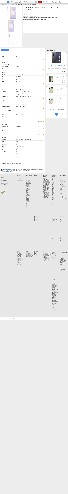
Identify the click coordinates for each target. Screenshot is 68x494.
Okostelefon (52, 68)
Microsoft (61, 184)
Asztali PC (62, 201)
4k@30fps (64, 80)
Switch (27, 251)
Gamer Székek (54, 222)
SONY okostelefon (46, 183)
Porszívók (53, 314)
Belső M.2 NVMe (20, 269)
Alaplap (18, 261)
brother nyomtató (62, 245)
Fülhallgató (62, 197)
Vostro (27, 191)
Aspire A (27, 227)
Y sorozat (27, 199)
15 (26, 202)
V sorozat (27, 200)
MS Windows (36, 251)
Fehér (36, 12)
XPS (26, 193)
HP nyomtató (62, 241)
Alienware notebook (29, 178)
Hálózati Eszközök (29, 249)
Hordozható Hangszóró (63, 198)
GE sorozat (28, 187)
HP (60, 182)
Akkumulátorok (54, 253)
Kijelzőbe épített (31, 12)
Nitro (26, 228)
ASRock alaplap (19, 263)
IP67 (42, 12)
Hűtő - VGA (19, 260)
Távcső (61, 256)
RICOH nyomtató (62, 244)
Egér (52, 216)
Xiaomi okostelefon (46, 181)
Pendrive (53, 220)
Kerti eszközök (54, 277)
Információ (20, 2)
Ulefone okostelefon (46, 193)
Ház (17, 257)
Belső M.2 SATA (19, 268)
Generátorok (53, 313)
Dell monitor (62, 216)
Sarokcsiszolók (54, 295)
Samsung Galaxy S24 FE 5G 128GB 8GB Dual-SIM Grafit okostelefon (56, 66)
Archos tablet (62, 185)
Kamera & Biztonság (37, 216)
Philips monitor (62, 224)
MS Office (35, 252)
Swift (26, 226)
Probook (27, 206)
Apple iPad (62, 177)
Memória (18, 252)
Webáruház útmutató (4, 180)
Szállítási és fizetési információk (5, 184)
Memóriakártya (54, 217)
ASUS (61, 188)
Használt (35, 177)
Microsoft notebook (29, 179)
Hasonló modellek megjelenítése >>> (30, 21)
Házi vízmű (53, 288)
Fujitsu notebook (28, 183)
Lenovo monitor (62, 217)
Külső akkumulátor (54, 221)
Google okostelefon (46, 194)
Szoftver (35, 249)
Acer (61, 189)
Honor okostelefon (46, 188)
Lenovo (61, 179)
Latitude (27, 192)
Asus (61, 178)
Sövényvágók (54, 281)
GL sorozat (27, 188)
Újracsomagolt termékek (20, 178)
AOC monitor (62, 223)
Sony (52, 208)
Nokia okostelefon (45, 179)
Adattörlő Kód (3, 177)
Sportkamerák (45, 257)
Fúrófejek (54, 254)
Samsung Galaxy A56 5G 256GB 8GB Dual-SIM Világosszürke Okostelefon (62, 99)
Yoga (26, 197)
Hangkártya (19, 256)
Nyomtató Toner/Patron (63, 243)
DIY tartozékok (54, 263)
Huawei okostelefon (46, 184)
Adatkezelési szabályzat (4, 183)
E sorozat (27, 185)
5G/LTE (60, 81)
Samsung (58, 68)
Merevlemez (19, 253)
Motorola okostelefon (46, 187)
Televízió (61, 249)
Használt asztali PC (37, 178)
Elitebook (27, 207)
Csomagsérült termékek (20, 179)
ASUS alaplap (19, 262)
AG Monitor (62, 226)
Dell (60, 191)
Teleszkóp (61, 255)
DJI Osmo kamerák (46, 260)
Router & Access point (29, 256)
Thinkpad (27, 198)
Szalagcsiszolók (54, 300)
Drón (43, 251)
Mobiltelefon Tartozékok (55, 224)
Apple (52, 178)
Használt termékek (20, 180)
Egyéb (53, 182)
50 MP (62, 80)
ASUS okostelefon (46, 180)
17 (26, 203)
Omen (27, 209)
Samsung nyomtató (63, 237)
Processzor (19, 251)
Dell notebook (28, 189)
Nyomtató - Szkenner (64, 235)
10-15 (52, 226)
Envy (26, 210)
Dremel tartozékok (55, 262)
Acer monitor (62, 219)
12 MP (58, 81)
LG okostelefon (45, 185)
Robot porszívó (36, 217)
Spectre (27, 208)
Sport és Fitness (63, 267)
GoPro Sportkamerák (46, 259)
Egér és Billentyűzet (55, 219)
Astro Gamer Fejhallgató (64, 199)
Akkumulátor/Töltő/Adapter (47, 254)
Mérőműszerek (54, 308)
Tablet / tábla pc (63, 175)
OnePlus (53, 198)
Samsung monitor (63, 221)
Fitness (61, 270)
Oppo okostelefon (45, 197)
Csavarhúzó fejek (55, 255)
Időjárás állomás (62, 259)
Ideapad (27, 196)
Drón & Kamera (45, 249)
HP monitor (62, 218)
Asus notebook (28, 212)
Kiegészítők (53, 252)
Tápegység (19, 258)
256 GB (58, 80)
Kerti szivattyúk (54, 287)
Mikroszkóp (62, 254)
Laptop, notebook (29, 175)
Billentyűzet (53, 218)
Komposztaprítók (54, 285)
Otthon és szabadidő (63, 252)
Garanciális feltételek (4, 186)
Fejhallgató (62, 196)
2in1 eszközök (62, 186)
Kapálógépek (54, 286)
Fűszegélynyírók (54, 279)
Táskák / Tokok (54, 225)
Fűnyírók (53, 278)
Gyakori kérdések (3, 181)
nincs (60, 80)
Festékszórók (54, 312)
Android (61, 69)
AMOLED (52, 69)
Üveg (52, 180)
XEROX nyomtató (63, 246)
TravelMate (28, 225)
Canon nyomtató (62, 240)
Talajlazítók (53, 280)
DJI (43, 252)
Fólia (52, 179)
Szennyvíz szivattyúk (55, 289)
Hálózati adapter (28, 253)
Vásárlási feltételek (3, 178)
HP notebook (28, 201)
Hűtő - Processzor (20, 259)
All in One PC (62, 202)
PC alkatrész (19, 249)
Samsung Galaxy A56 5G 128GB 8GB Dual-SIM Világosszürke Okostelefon (62, 88)
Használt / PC (36, 175)
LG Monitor (62, 220)
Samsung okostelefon (46, 182)
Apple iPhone (45, 178)
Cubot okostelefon (46, 196)
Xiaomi (53, 188)
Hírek (1, 187)
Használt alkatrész (37, 179)
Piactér (18, 175)
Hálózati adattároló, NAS (29, 255)
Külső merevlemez (54, 223)
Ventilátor (61, 262)
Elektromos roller (62, 269)
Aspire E (27, 224)
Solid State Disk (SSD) (20, 266)
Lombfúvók (53, 282)
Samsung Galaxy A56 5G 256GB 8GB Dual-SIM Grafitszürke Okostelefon (62, 76)
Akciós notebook (28, 177)
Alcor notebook (28, 182)
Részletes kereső (39, 1)
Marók (53, 305)
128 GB (58, 92)
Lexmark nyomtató (63, 239)
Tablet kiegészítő (62, 181)
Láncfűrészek (54, 283)
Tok (52, 181)
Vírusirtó (35, 254)
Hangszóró (62, 195)
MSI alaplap (19, 265)
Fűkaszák (53, 284)
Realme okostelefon (46, 195)
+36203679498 (14, 46)
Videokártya (19, 255)
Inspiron (27, 190)
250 (26, 205)
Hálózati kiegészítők (29, 254)
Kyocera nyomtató (63, 242)
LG (52, 203)
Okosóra (44, 186)
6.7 (65, 68)
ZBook (27, 211)
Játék (61, 264)
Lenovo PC (62, 203)
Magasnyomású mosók (55, 315)
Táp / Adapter (54, 238)
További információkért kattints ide (7, 171)
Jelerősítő (27, 252)
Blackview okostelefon (46, 192)
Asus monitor (62, 222)
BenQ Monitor (62, 225)
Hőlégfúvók (53, 311)
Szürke (58, 105)
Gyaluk (54, 304)
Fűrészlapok (54, 256)
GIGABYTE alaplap (20, 264)
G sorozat (27, 194)
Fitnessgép (62, 271)
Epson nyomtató (62, 238)
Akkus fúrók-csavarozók (55, 292)
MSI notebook (28, 186)
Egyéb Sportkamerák (46, 258)
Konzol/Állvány (54, 239)
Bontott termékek (19, 177)
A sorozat (27, 184)
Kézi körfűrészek (55, 303)
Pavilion (27, 204)
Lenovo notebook (28, 195)
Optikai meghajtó (19, 254)
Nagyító (61, 257)
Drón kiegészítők (45, 253)
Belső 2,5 (18, 267)
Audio (61, 193)
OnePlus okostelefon (46, 189)
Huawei (53, 183)
